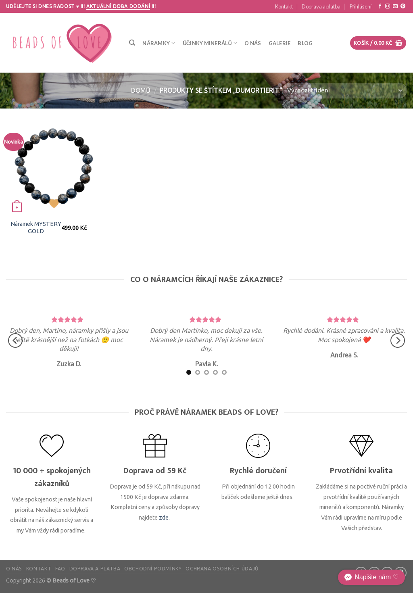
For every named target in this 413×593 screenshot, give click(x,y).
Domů (140, 90)
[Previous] (15, 340)
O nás (252, 43)
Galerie (280, 43)
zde (164, 517)
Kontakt (284, 6)
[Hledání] (132, 42)
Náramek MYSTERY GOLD (35, 228)
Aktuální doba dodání (118, 6)
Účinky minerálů (210, 43)
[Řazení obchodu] (344, 90)
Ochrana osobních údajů (222, 568)
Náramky (158, 43)
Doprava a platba (321, 6)
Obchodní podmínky (152, 568)
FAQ (60, 568)
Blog (305, 43)
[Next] (397, 340)
